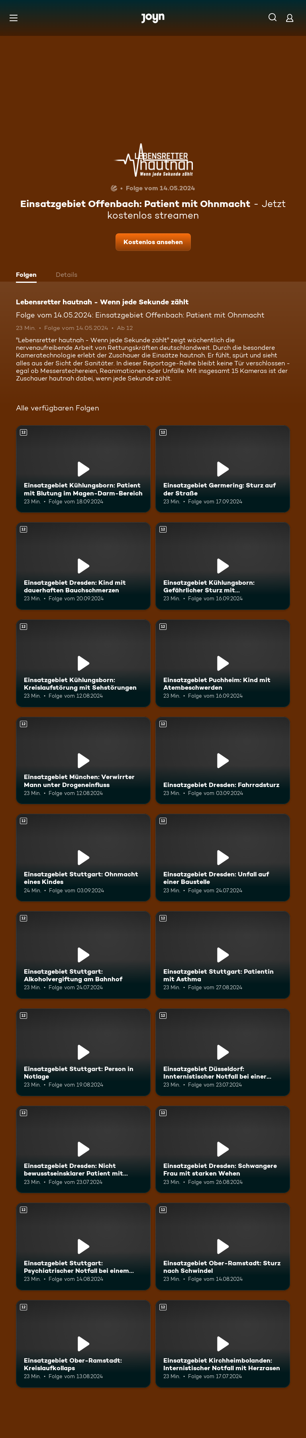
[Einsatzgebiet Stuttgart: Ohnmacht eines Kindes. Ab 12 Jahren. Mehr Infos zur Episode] (83, 857)
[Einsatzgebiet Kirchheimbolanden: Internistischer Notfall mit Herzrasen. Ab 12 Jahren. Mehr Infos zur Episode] (222, 1344)
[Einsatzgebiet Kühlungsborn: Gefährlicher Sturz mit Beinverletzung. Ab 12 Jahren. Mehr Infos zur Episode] (222, 566)
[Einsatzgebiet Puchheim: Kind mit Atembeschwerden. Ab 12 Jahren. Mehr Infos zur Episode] (222, 663)
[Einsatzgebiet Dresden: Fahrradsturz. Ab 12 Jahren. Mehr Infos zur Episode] (222, 761)
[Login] (289, 18)
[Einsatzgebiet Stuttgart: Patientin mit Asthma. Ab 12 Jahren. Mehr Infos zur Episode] (222, 955)
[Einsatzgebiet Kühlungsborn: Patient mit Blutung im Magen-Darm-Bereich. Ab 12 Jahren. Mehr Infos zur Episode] (83, 469)
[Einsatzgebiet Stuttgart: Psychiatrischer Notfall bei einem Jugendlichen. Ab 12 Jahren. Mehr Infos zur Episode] (83, 1246)
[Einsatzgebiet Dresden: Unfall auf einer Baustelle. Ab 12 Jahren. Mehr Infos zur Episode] (222, 857)
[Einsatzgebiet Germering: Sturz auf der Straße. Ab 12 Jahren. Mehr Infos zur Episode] (222, 469)
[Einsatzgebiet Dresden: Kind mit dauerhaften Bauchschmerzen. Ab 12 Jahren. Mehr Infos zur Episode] (83, 566)
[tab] (28, 275)
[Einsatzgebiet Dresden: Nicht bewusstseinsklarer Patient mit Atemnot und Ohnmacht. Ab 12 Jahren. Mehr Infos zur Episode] (83, 1149)
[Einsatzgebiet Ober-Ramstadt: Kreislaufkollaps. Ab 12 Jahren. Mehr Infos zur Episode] (83, 1344)
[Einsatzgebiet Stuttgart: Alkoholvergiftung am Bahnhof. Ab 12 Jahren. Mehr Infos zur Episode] (83, 955)
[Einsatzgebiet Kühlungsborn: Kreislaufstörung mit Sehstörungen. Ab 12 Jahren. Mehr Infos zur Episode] (83, 663)
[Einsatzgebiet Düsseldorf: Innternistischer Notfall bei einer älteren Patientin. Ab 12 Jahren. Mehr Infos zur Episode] (222, 1052)
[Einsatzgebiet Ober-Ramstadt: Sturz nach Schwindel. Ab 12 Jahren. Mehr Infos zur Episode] (222, 1246)
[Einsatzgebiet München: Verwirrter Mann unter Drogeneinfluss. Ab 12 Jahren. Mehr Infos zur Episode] (83, 761)
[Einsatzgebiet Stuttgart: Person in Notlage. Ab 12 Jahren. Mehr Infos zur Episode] (83, 1052)
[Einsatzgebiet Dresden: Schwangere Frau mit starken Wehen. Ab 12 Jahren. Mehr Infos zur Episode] (222, 1149)
